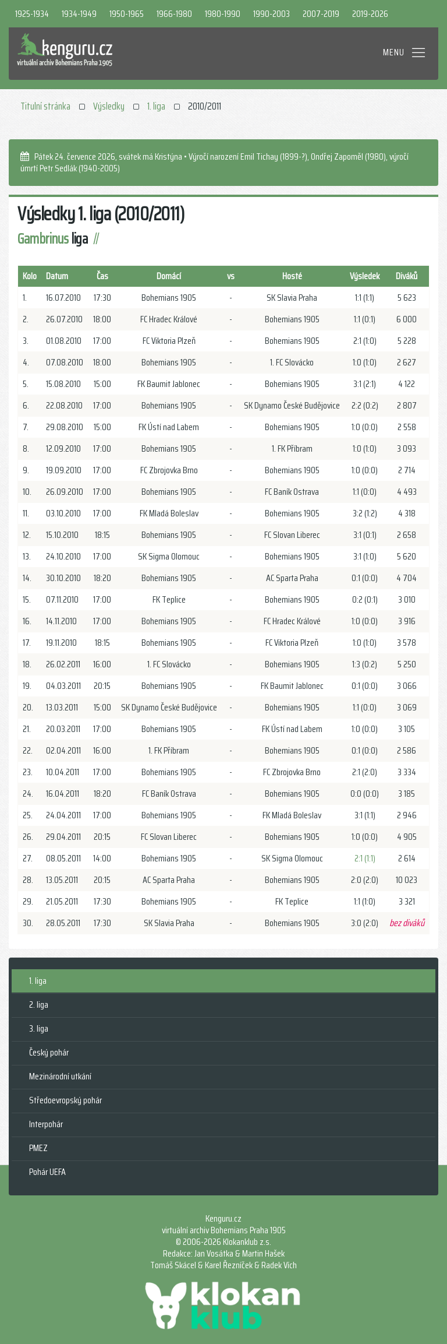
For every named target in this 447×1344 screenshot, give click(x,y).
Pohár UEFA (47, 1171)
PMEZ (38, 1148)
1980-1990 (222, 13)
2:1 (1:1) (364, 858)
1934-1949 (79, 13)
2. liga (38, 1004)
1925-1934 (32, 13)
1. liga (156, 106)
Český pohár (49, 1052)
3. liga (38, 1028)
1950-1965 (126, 13)
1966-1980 (174, 13)
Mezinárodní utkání (60, 1076)
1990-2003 (271, 13)
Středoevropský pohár (65, 1100)
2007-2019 (321, 13)
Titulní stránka (45, 106)
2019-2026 (370, 13)
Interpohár (46, 1124)
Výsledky (109, 106)
